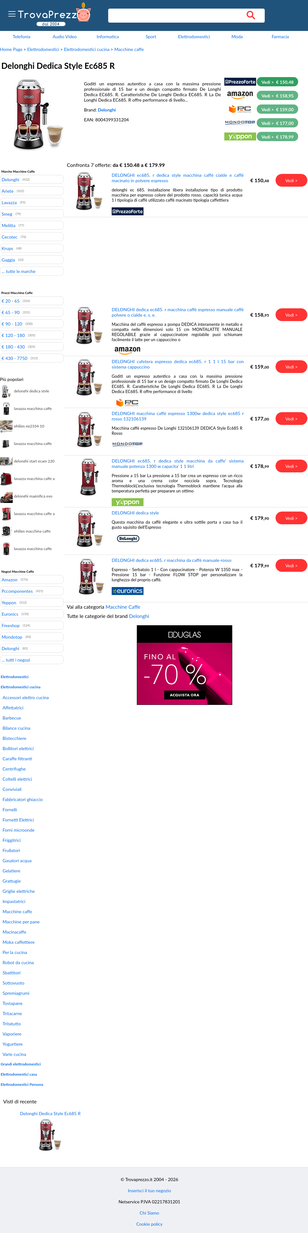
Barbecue (12, 717)
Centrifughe (14, 768)
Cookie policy (149, 1224)
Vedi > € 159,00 (278, 109)
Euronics (10, 613)
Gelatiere (11, 870)
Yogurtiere (13, 1044)
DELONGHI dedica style (135, 512)
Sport (151, 36)
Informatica (108, 36)
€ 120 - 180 (13, 335)
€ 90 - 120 (12, 323)
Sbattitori (12, 972)
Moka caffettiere (19, 942)
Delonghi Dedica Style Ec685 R (50, 1113)
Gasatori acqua (17, 860)
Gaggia (8, 259)
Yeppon (9, 602)
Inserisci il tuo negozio (149, 1190)
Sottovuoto (13, 983)
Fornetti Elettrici (18, 819)
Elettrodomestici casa (19, 1074)
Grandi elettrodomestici (21, 1064)
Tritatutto (12, 1023)
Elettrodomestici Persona (22, 1084)
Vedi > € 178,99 (278, 137)
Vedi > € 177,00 (278, 123)
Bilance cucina (16, 728)
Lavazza (9, 202)
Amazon (10, 579)
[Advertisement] (184, 261)
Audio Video (65, 36)
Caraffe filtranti (17, 758)
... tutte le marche (18, 271)
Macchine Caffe (123, 607)
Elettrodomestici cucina (86, 49)
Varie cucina (14, 1054)
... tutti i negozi (16, 659)
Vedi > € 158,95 (278, 95)
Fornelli (10, 809)
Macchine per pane (21, 921)
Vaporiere (12, 1033)
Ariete (8, 190)
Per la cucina (15, 952)
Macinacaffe (14, 932)
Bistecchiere (14, 738)
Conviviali (12, 789)
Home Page (11, 49)
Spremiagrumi (16, 993)
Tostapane (13, 1003)
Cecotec (10, 236)
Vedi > (291, 180)
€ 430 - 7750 (14, 358)
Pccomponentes (17, 590)
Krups (7, 248)
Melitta (8, 225)
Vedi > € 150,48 (278, 82)
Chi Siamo (149, 1212)
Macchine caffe (129, 49)
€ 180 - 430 (13, 346)
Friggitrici (12, 840)
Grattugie (12, 881)
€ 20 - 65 (11, 300)
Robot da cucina (18, 962)
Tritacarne (12, 1013)
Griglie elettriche (19, 891)
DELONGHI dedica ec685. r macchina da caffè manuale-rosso (171, 560)
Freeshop (11, 625)
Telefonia (21, 36)
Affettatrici (13, 707)
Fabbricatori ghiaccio (23, 799)
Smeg (7, 213)
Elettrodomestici (194, 36)
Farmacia (280, 36)
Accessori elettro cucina (26, 697)
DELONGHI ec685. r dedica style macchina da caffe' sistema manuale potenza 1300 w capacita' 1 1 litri (178, 463)
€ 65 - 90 (11, 312)
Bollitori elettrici (18, 748)
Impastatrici (14, 901)
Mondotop (12, 636)
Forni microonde (18, 830)
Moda (237, 36)
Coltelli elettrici (17, 779)
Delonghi (107, 109)
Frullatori (11, 850)
